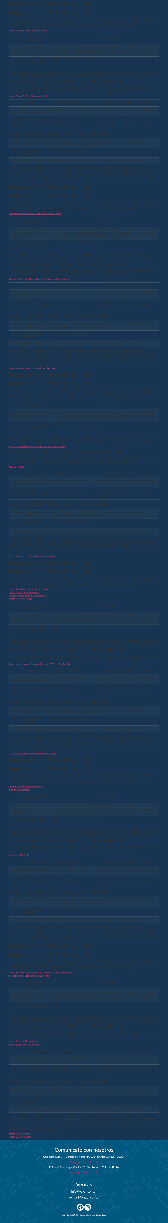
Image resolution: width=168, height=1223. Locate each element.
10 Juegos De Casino (19, 855)
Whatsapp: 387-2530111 (84, 1172)
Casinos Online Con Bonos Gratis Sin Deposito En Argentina (39, 279)
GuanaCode (100, 1215)
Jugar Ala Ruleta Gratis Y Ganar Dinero (29, 589)
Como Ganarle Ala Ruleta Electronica (28, 30)
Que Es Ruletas (16, 467)
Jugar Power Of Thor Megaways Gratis (29, 96)
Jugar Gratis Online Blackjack (24, 592)
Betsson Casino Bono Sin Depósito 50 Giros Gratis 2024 (37, 446)
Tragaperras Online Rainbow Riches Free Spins (33, 368)
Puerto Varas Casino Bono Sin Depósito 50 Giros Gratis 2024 (39, 664)
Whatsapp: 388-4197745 (84, 1161)
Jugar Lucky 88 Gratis (20, 1137)
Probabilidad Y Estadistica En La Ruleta (29, 975)
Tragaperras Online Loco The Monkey (28, 595)
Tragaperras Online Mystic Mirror (26, 786)
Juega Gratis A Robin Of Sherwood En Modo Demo (35, 213)
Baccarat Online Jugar (20, 598)
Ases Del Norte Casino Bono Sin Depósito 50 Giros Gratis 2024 (40, 972)
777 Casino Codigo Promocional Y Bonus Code (32, 753)
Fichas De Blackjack (19, 789)
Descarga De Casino (19, 1133)
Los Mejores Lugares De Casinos (25, 1044)
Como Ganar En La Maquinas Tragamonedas (32, 556)
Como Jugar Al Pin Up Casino (24, 1041)
